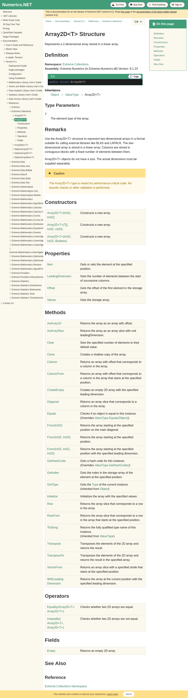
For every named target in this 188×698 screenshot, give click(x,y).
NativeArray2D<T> (12, 153)
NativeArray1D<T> (12, 149)
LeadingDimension (59, 276)
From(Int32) (54, 425)
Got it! (129, 694)
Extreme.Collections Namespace (66, 686)
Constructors (11, 123)
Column (52, 361)
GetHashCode (56, 460)
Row (50, 503)
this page (125, 12)
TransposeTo (55, 555)
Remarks (159, 38)
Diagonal (53, 401)
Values (51, 299)
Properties (10, 128)
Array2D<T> (8, 119)
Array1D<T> (8, 115)
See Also (159, 64)
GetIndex (53, 472)
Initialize (52, 496)
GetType (52, 484)
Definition (159, 33)
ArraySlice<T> (9, 145)
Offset (51, 288)
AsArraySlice (55, 330)
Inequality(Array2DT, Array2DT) (55, 623)
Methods (9, 132)
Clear (50, 342)
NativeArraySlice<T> (13, 157)
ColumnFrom (55, 373)
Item (50, 264)
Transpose (54, 543)
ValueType (72, 94)
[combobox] (138, 21)
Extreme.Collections (76, 64)
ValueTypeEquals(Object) (111, 417)
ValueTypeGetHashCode (112, 465)
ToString (52, 527)
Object (55, 94)
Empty (51, 650)
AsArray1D (54, 323)
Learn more (112, 694)
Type (95, 484)
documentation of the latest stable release (156, 12)
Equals (51, 413)
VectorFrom (54, 567)
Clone (51, 354)
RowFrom (53, 515)
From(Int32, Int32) (58, 437)
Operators (10, 136)
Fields (8, 140)
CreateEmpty (55, 389)
